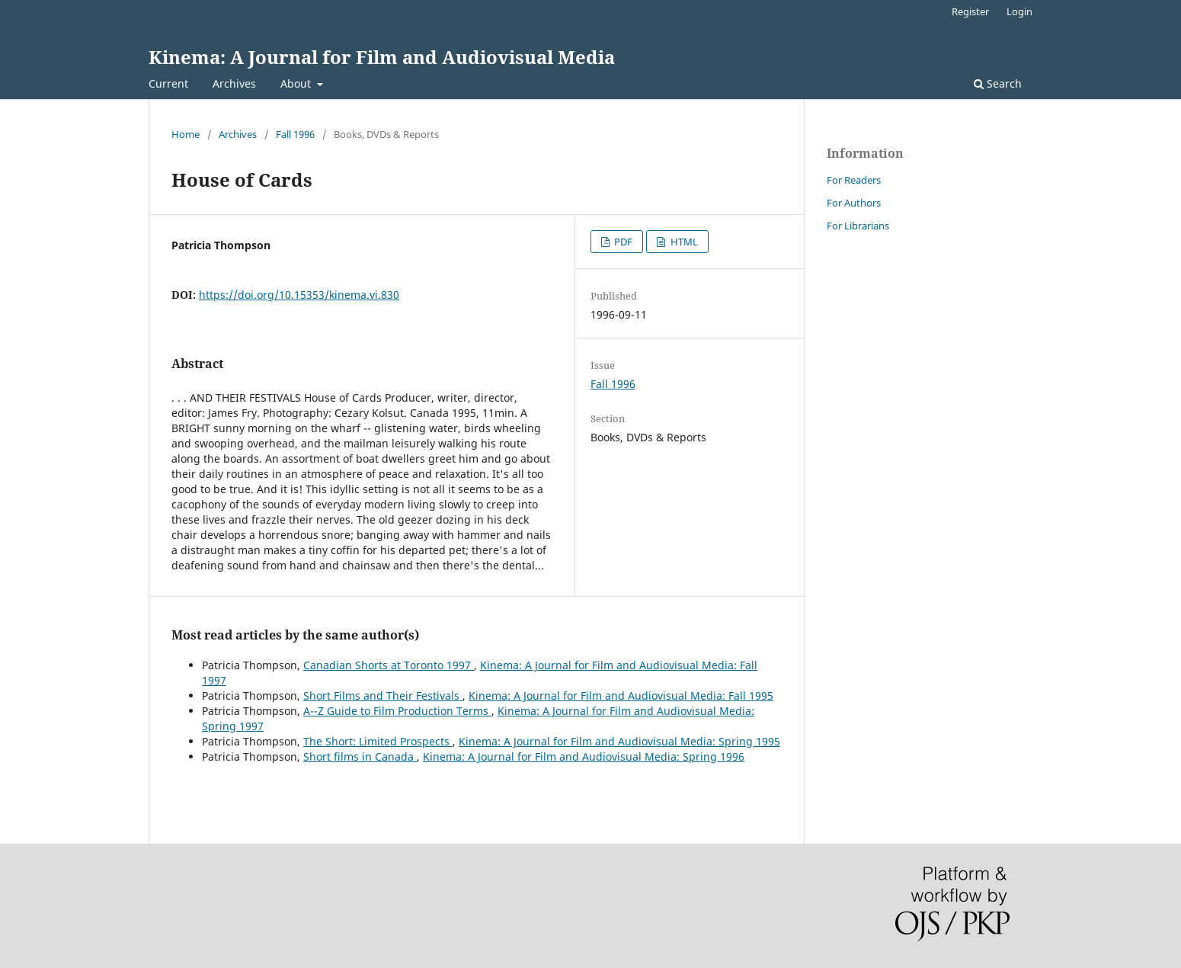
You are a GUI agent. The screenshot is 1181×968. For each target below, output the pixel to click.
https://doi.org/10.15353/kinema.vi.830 (299, 294)
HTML (683, 241)
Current (168, 83)
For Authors (854, 203)
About (297, 83)
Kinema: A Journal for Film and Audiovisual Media (382, 56)
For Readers (854, 180)
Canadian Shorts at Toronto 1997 (388, 665)
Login (1019, 11)
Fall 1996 (295, 134)
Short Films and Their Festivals (382, 695)
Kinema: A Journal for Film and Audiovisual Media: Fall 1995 (621, 695)
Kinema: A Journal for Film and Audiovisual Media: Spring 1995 (619, 741)
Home (185, 134)
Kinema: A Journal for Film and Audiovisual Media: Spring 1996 (583, 756)
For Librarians (858, 225)
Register (970, 11)
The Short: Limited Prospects (378, 741)
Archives (234, 83)
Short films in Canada (360, 756)
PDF (622, 241)
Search (998, 83)
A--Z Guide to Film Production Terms (397, 711)
